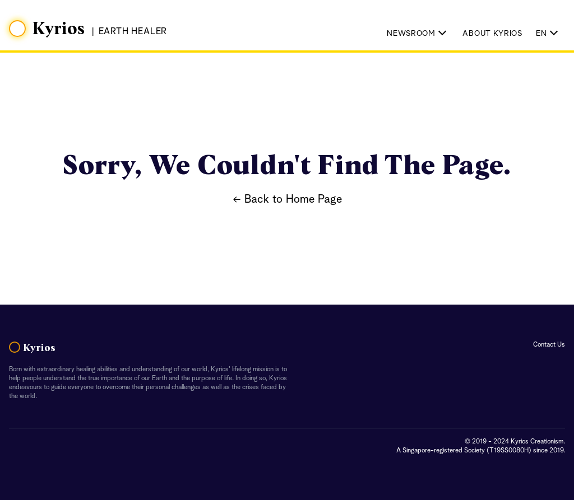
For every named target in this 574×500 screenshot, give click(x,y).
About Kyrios (492, 34)
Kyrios (59, 29)
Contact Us (549, 345)
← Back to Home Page (287, 199)
